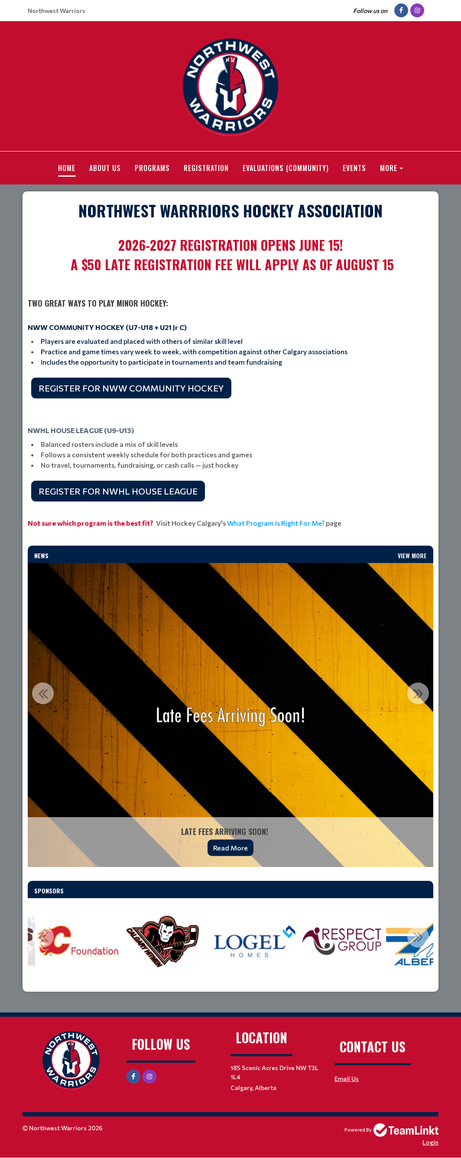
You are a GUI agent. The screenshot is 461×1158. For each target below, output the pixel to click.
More (388, 168)
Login (430, 1142)
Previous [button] (43, 693)
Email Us (346, 1078)
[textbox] (230, 210)
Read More (230, 848)
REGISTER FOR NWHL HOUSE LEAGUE (118, 491)
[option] (230, 715)
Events (354, 168)
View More (412, 555)
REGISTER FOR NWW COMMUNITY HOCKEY (131, 388)
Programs (152, 168)
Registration (206, 168)
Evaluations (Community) (286, 168)
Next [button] (418, 693)
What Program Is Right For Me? (276, 523)
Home (66, 168)
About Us (105, 168)
